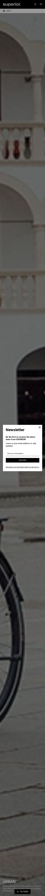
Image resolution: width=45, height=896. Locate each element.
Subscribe (22, 460)
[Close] (40, 427)
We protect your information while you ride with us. (22, 467)
